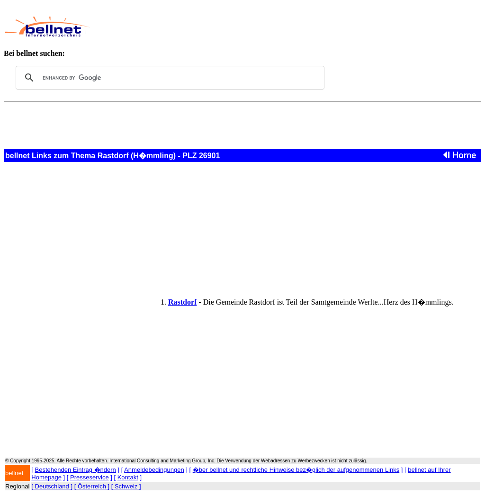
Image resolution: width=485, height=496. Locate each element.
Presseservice (89, 477)
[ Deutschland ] (51, 486)
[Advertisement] (272, 26)
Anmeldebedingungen (154, 469)
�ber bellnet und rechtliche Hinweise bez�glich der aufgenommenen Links (296, 469)
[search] (169, 77)
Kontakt (127, 477)
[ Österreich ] (91, 486)
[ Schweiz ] (126, 486)
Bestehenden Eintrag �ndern (75, 469)
